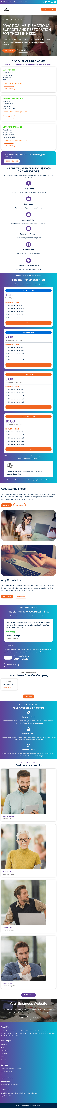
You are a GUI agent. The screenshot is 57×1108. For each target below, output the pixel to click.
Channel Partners (6, 1075)
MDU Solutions (5, 1081)
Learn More (23, 50)
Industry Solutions (7, 1078)
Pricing (3, 1057)
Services (4, 1060)
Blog (2, 1047)
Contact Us (7, 596)
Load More (28, 696)
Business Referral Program (9, 1084)
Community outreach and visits (11, 1069)
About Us (6, 505)
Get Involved (9, 50)
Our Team (4, 1054)
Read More (7, 687)
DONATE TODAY (49, 9)
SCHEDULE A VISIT (12, 161)
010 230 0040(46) (6, 2)
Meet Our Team (28, 995)
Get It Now (35, 1018)
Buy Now (28, 323)
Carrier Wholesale (7, 1072)
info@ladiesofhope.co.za (20, 2)
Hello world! (8, 684)
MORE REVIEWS (11, 665)
